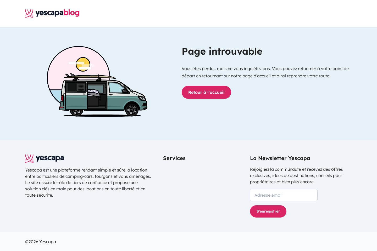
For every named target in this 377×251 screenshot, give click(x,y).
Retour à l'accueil (206, 92)
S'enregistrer (268, 211)
